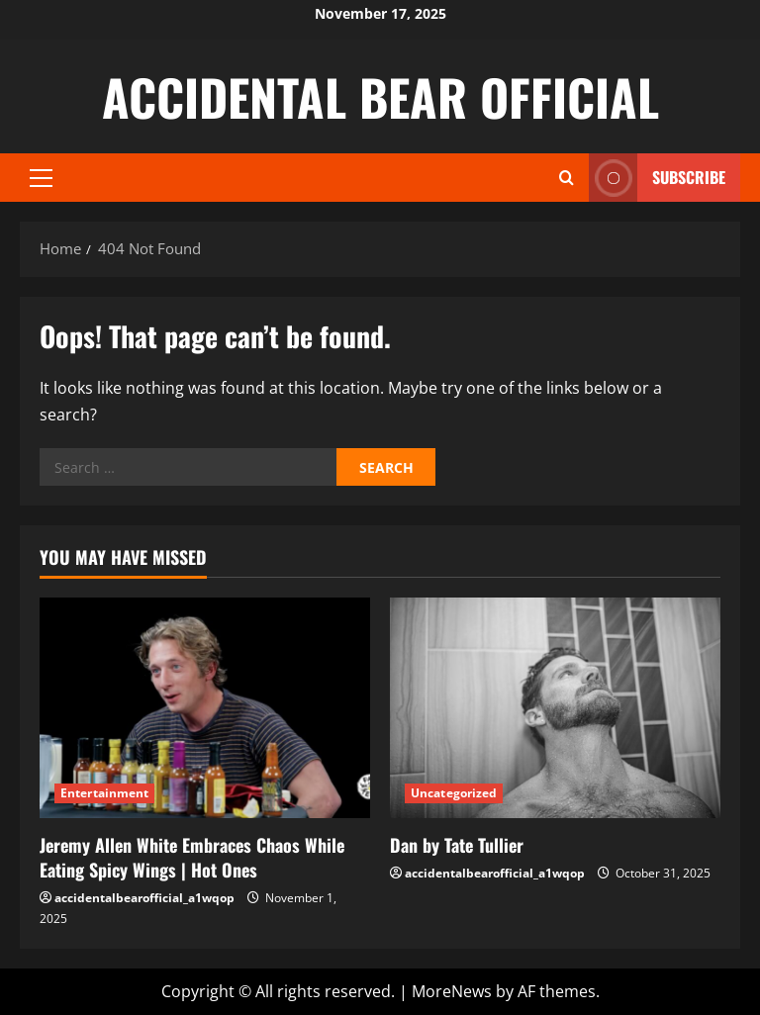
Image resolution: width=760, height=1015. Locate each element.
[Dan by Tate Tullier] (555, 708)
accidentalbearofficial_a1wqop (144, 897)
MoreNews (452, 991)
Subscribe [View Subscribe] (657, 177)
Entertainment (104, 792)
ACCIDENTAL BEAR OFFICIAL (380, 96)
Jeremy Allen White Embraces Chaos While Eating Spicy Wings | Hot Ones (192, 857)
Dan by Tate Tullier (456, 845)
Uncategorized (454, 792)
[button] (41, 178)
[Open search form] (566, 177)
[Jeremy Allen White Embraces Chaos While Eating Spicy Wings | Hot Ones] (205, 708)
